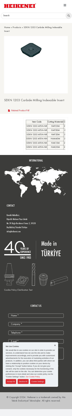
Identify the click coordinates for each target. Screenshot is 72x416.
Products (17, 27)
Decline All (23, 381)
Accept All (11, 381)
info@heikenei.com (14, 231)
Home (7, 27)
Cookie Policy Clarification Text (18, 290)
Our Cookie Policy (33, 377)
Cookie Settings (37, 381)
